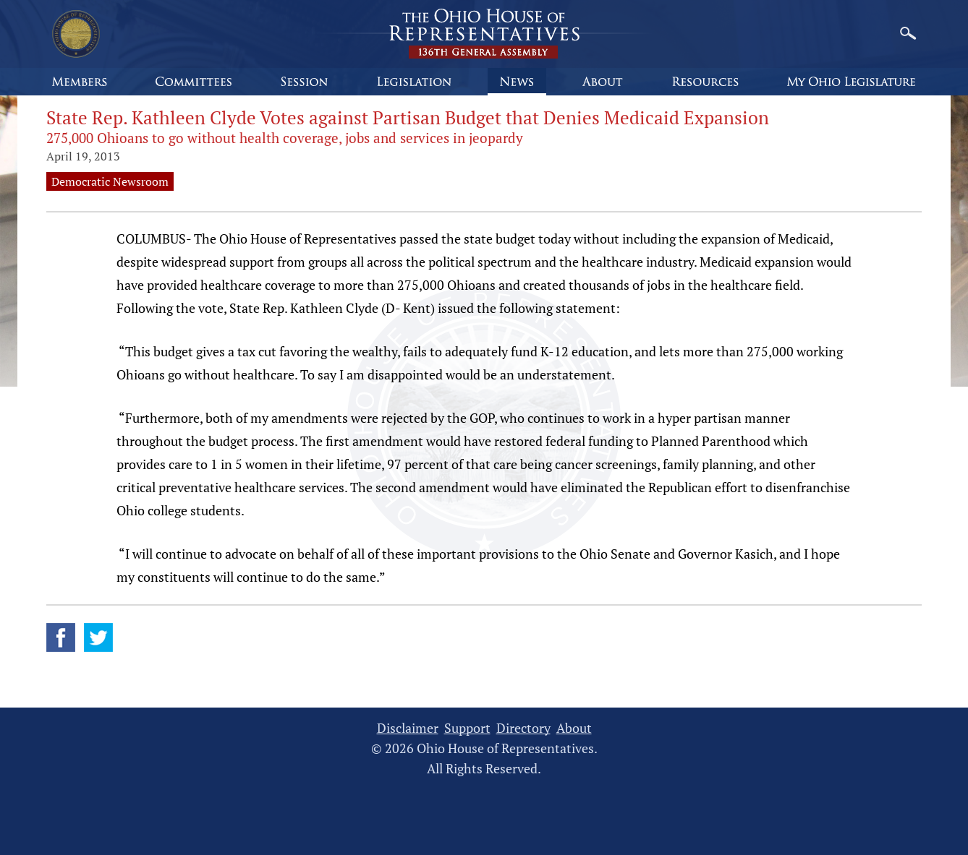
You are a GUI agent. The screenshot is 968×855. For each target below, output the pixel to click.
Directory (523, 728)
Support (467, 728)
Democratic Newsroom (110, 181)
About (574, 728)
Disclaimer (407, 728)
